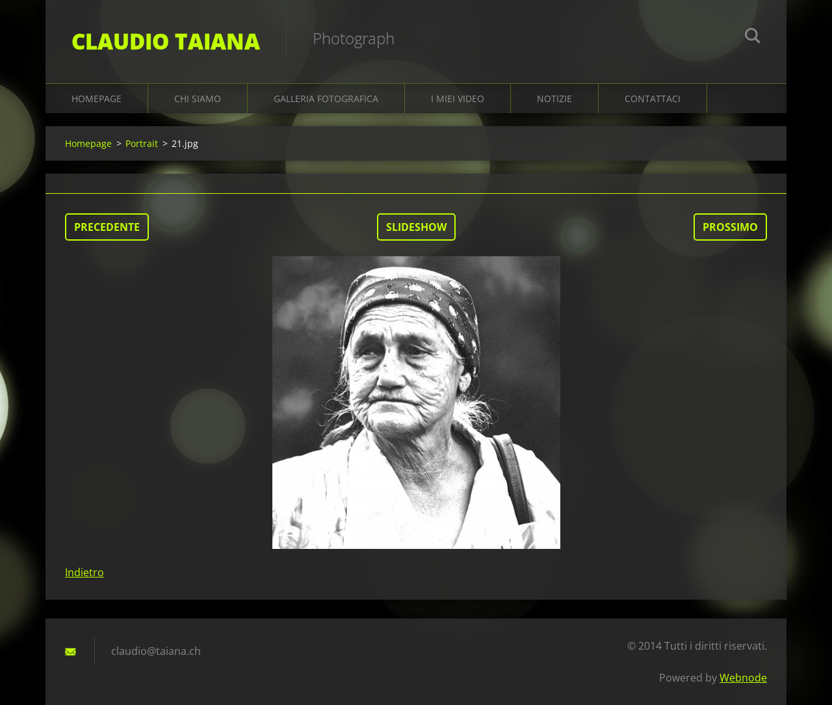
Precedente (107, 227)
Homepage (97, 98)
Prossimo (730, 227)
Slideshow (416, 227)
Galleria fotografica (326, 98)
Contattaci (653, 98)
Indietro (84, 572)
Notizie (554, 98)
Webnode (743, 678)
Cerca (752, 37)
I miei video (457, 98)
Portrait (141, 143)
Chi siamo (197, 98)
